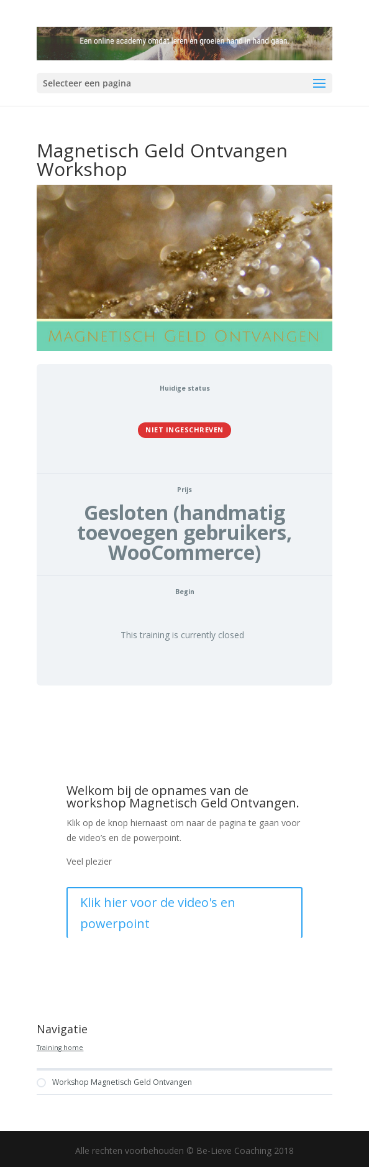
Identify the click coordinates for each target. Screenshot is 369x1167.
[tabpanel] (184, 850)
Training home (60, 1047)
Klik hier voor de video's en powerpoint (157, 913)
